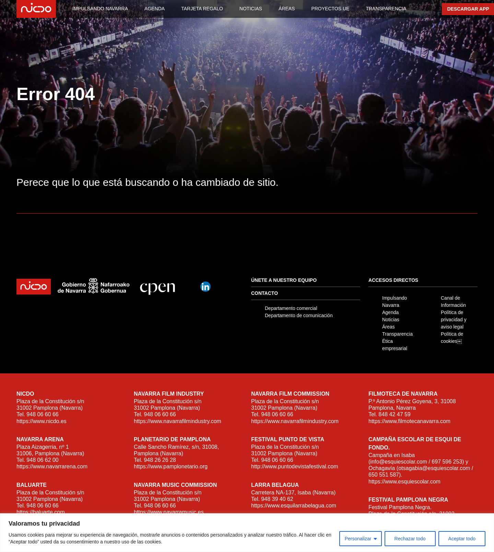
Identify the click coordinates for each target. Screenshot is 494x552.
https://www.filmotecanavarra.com (409, 421)
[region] (247, 532)
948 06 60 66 (42, 414)
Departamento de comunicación (299, 315)
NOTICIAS (250, 8)
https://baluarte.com (40, 512)
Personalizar (358, 538)
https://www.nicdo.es (41, 421)
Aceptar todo (461, 538)
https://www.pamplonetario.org (171, 466)
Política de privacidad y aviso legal (454, 319)
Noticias (390, 319)
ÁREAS (287, 8)
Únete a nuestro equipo (284, 280)
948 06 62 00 (42, 460)
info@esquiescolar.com (398, 462)
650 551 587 (383, 475)
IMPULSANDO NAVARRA (100, 8)
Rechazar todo (410, 538)
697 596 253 (447, 462)
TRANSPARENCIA (386, 8)
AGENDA (154, 8)
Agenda (390, 312)
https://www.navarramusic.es (169, 512)
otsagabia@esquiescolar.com (434, 468)
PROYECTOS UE (330, 8)
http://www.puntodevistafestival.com (294, 466)
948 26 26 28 (160, 460)
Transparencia (397, 334)
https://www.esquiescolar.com (404, 481)
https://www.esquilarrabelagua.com (293, 505)
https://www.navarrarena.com (51, 466)
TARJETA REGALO (202, 8)
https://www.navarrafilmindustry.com (177, 421)
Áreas (388, 326)
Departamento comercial (291, 308)
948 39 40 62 (277, 499)
